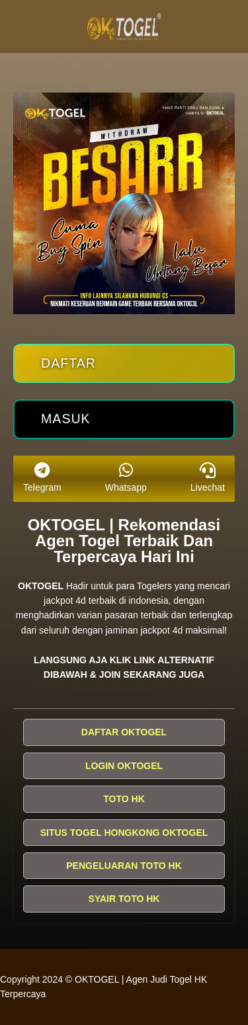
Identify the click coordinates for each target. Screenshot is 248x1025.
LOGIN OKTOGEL (124, 765)
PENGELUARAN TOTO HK (124, 865)
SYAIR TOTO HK (124, 898)
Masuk (66, 418)
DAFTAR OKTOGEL (124, 732)
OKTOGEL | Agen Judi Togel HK (141, 979)
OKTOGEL (40, 586)
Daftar (68, 363)
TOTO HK (124, 799)
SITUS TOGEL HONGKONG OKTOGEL (124, 832)
